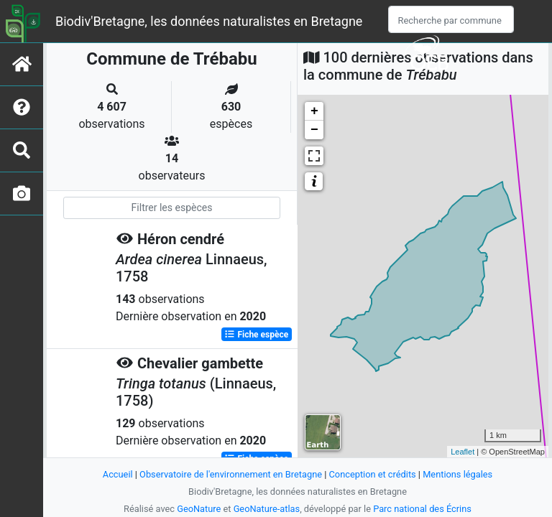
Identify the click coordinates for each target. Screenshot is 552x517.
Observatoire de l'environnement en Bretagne (230, 474)
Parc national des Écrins (422, 508)
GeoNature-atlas (267, 508)
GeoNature (199, 508)
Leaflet (462, 451)
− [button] (314, 130)
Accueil (118, 474)
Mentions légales (457, 474)
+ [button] (314, 111)
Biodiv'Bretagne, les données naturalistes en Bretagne (208, 21)
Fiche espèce (256, 335)
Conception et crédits (372, 474)
